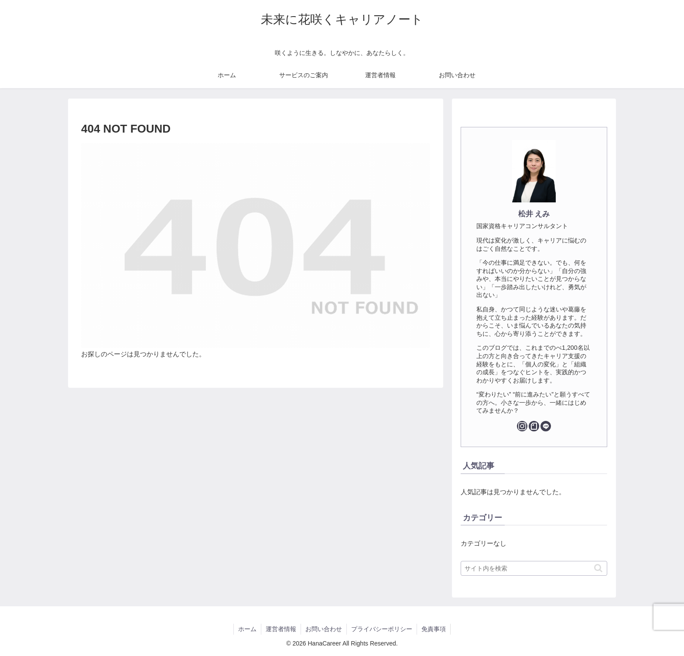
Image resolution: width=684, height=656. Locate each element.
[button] (598, 568)
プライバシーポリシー (381, 628)
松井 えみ (534, 214)
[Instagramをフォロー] (522, 426)
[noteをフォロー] (534, 426)
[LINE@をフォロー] (545, 426)
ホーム (247, 628)
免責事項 (433, 628)
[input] (534, 568)
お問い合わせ (323, 628)
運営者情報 (281, 628)
